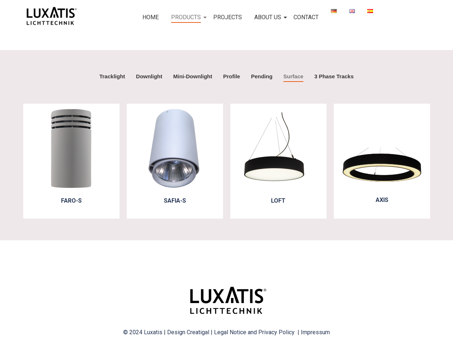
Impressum (315, 332)
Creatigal (198, 332)
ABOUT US (269, 17)
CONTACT (306, 17)
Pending (261, 76)
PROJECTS (227, 17)
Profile (231, 76)
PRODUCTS (187, 17)
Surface (293, 76)
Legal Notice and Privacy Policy (256, 332)
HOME (150, 17)
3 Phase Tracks (333, 76)
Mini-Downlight (192, 76)
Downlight (149, 76)
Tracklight (112, 76)
